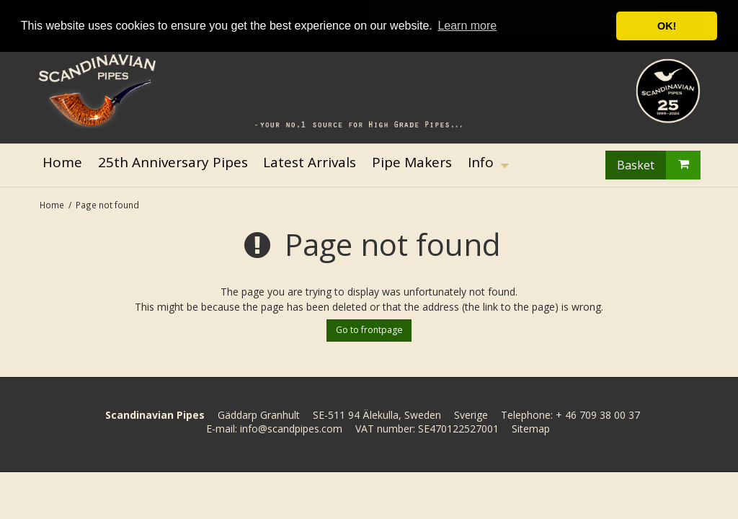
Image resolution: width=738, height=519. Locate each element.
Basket (659, 165)
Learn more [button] (467, 25)
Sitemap (531, 428)
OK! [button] (666, 26)
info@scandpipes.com (291, 428)
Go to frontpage (369, 330)
